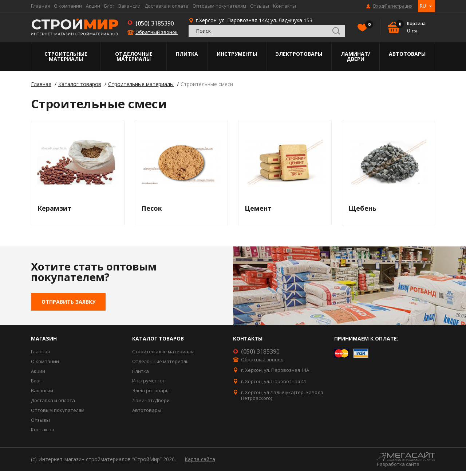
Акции (93, 6)
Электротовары (299, 53)
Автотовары (407, 53)
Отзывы (259, 6)
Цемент (258, 208)
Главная (40, 6)
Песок (151, 208)
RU (423, 6)
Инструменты (237, 53)
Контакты (284, 6)
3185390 (154, 23)
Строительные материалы (65, 56)
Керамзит (54, 208)
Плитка (187, 53)
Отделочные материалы (134, 56)
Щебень (362, 208)
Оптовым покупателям (219, 6)
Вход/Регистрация (392, 6)
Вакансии (129, 6)
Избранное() (367, 25)
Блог (109, 6)
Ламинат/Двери (355, 56)
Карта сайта (200, 459)
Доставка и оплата (167, 6)
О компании (68, 6)
